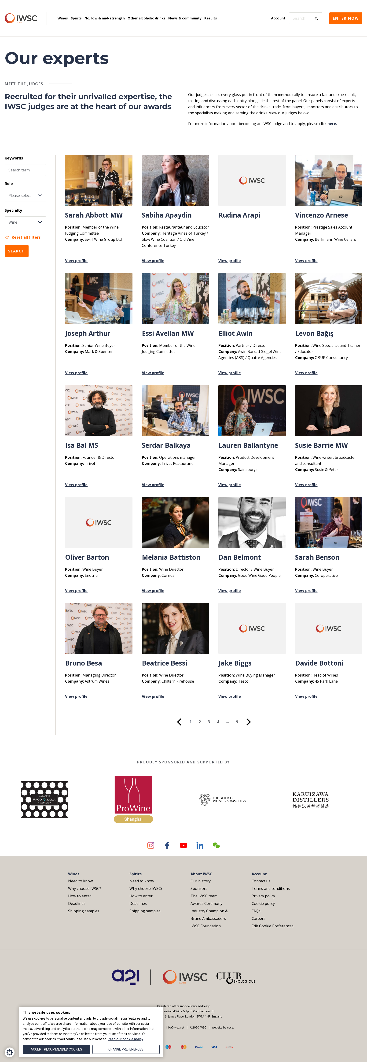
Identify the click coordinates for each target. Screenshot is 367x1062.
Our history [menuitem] (201, 881)
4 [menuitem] (218, 721)
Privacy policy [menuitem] (263, 896)
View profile (76, 260)
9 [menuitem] (237, 721)
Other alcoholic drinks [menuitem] (146, 18)
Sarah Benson (317, 557)
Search (16, 251)
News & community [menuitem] (185, 18)
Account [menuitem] (278, 18)
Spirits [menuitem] (76, 18)
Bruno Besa (83, 663)
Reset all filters (22, 237)
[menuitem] (179, 721)
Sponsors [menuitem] (199, 888)
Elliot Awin (235, 333)
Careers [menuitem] (258, 918)
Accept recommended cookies (56, 1049)
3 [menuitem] (209, 721)
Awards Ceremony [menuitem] (206, 903)
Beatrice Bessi (164, 663)
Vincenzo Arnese (321, 215)
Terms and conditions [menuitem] (271, 888)
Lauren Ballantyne (248, 445)
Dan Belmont (239, 557)
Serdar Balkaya (166, 445)
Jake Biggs (235, 663)
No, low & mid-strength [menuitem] (104, 18)
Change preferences (125, 1049)
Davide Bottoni (319, 663)
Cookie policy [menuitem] (263, 903)
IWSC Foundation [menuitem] (206, 926)
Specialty (13, 210)
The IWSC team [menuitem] (204, 896)
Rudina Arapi (239, 215)
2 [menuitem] (200, 721)
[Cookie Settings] (10, 1052)
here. (332, 123)
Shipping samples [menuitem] (83, 911)
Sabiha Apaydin (167, 215)
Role (9, 183)
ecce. (230, 1027)
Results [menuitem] (210, 18)
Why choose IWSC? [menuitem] (84, 888)
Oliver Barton (87, 557)
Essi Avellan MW (168, 333)
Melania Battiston (171, 557)
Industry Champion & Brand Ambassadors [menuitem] (209, 914)
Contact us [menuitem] (261, 881)
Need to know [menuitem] (80, 881)
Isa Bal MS (81, 445)
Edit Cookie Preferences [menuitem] (273, 926)
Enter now (346, 18)
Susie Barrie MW (321, 445)
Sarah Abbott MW (94, 215)
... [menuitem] (227, 721)
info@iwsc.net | (176, 1027)
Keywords (14, 158)
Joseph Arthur (87, 333)
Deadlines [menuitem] (76, 903)
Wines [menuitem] (63, 18)
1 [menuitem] (191, 721)
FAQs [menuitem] (256, 911)
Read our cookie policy (125, 1039)
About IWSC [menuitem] (201, 874)
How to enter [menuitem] (79, 896)
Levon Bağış (314, 333)
